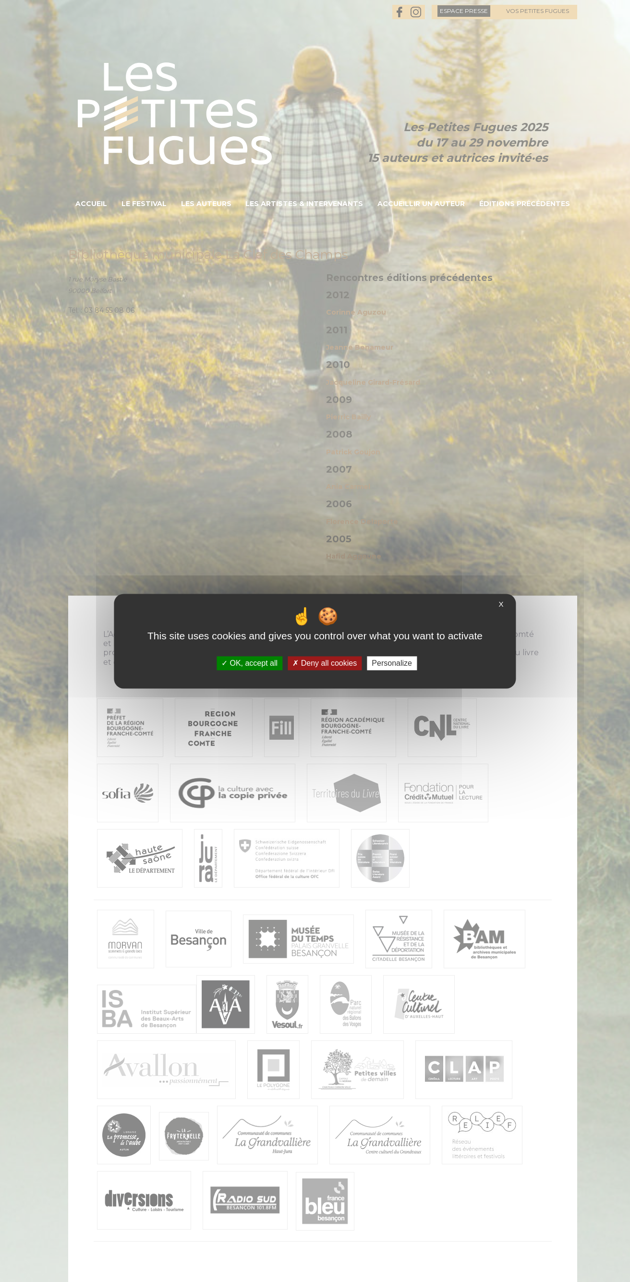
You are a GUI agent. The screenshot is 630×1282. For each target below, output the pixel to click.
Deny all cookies (324, 663)
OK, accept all (249, 663)
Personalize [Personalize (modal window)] (392, 663)
